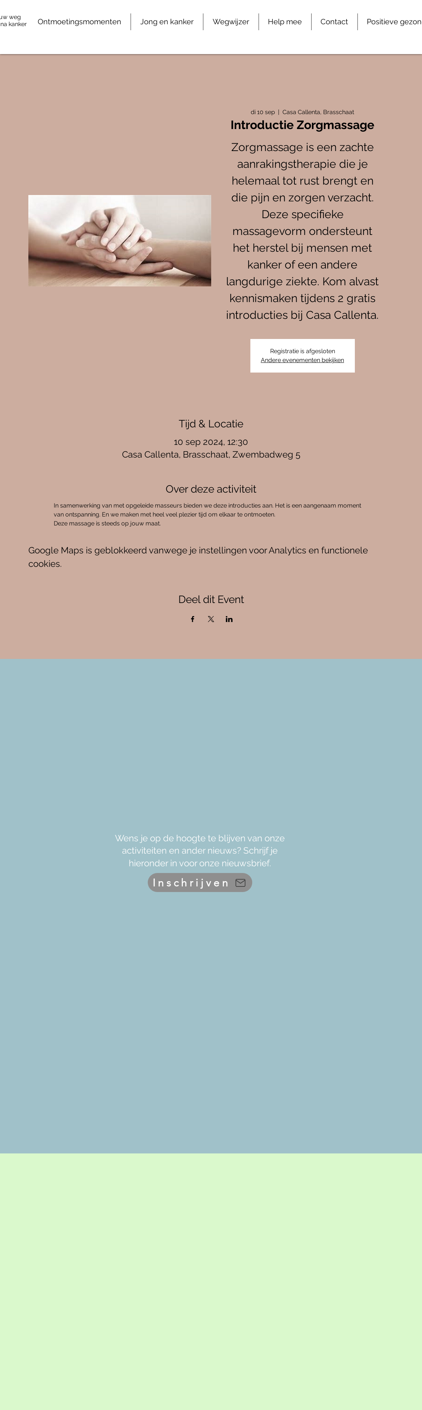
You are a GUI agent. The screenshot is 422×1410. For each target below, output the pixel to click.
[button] (285, 21)
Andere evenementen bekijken (302, 360)
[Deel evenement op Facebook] (192, 619)
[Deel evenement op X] (211, 619)
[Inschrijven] (200, 882)
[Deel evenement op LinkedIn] (229, 619)
